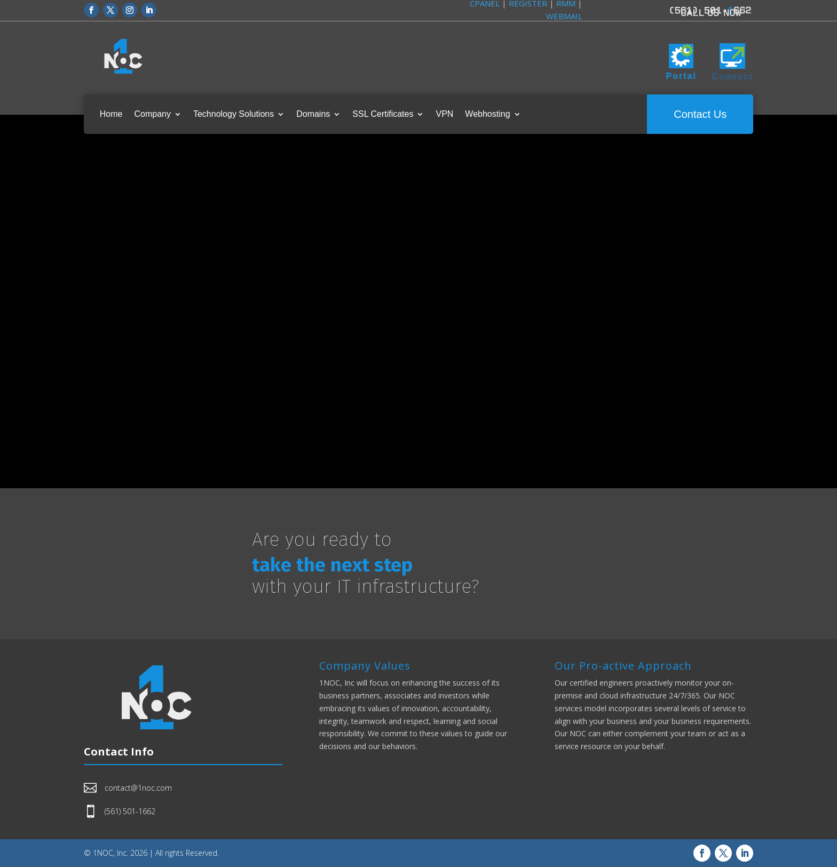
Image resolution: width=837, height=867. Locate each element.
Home (111, 113)
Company (152, 113)
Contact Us (700, 114)
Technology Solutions (233, 113)
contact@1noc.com (138, 788)
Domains (313, 113)
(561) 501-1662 (130, 811)
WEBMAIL (564, 16)
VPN (444, 113)
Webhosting (487, 113)
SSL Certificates (382, 113)
